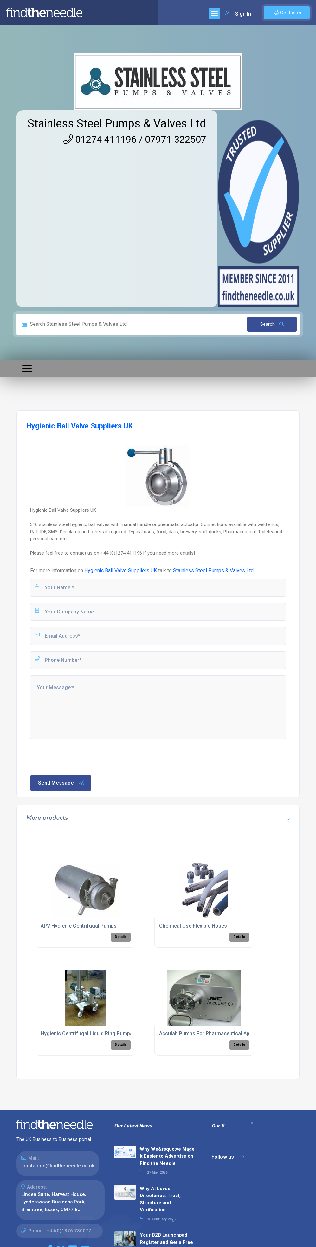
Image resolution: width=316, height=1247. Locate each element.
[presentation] (77, 756)
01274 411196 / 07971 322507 (134, 139)
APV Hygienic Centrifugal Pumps (79, 926)
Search (272, 324)
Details (121, 937)
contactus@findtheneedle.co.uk (58, 1165)
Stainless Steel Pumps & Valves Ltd (117, 123)
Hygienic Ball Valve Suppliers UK (120, 570)
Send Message (61, 783)
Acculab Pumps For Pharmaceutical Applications (215, 1034)
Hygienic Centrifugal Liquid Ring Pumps (87, 1034)
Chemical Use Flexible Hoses (193, 926)
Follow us (227, 1157)
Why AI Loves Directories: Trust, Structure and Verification (160, 1199)
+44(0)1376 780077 (69, 1231)
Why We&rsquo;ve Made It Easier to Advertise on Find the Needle (167, 1156)
